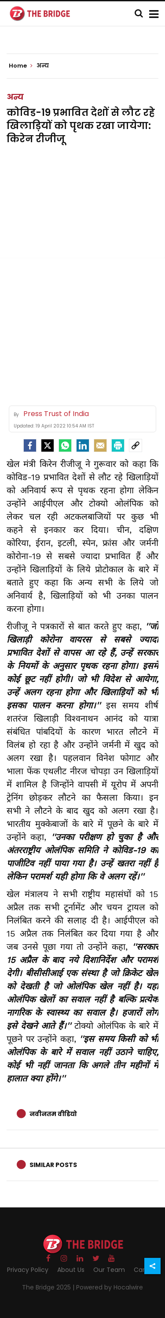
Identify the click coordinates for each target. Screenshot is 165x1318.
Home (21, 66)
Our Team (109, 1269)
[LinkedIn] (82, 445)
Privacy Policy (27, 1269)
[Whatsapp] (65, 445)
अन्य (15, 96)
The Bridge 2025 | (49, 1287)
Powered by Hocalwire (109, 1287)
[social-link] (135, 445)
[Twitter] (47, 445)
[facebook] (30, 445)
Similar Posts (53, 1164)
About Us (70, 1269)
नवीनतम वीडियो (53, 1114)
